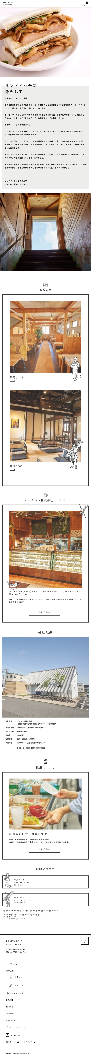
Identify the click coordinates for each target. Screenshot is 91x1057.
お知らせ (10, 1006)
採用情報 (10, 1013)
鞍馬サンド (16, 977)
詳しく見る (44, 616)
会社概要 (10, 1000)
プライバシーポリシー (15, 1027)
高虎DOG (16, 985)
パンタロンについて (14, 993)
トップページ (12, 964)
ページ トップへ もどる (85, 941)
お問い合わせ (12, 1020)
